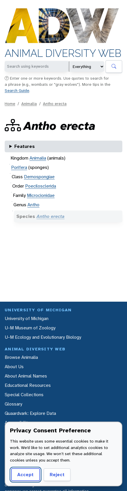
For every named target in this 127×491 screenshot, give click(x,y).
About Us (14, 367)
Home (10, 103)
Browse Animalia (21, 357)
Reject (57, 474)
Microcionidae (41, 195)
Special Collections (24, 395)
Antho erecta (55, 103)
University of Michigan (26, 318)
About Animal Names (26, 376)
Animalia (29, 103)
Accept (25, 474)
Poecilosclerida (40, 186)
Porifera (19, 167)
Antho (33, 205)
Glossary (13, 404)
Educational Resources (28, 385)
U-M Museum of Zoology (30, 328)
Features (24, 146)
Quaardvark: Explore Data (30, 413)
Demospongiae (39, 177)
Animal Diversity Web (63, 53)
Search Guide (17, 90)
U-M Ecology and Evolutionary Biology (43, 337)
